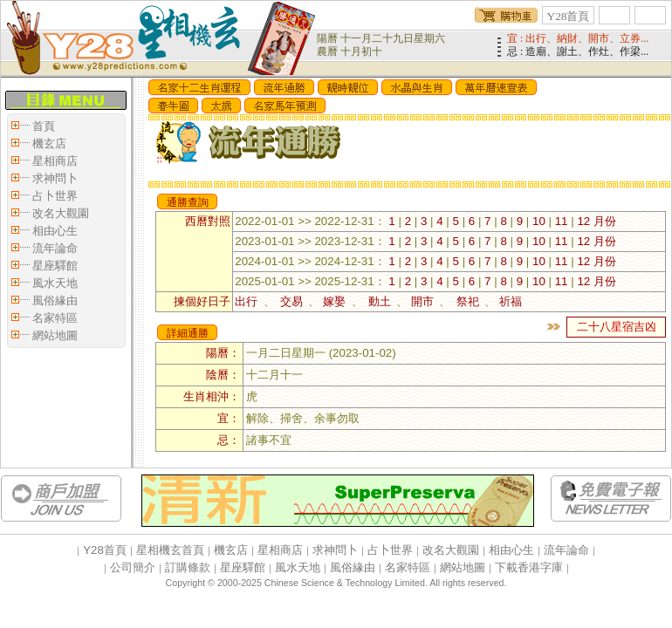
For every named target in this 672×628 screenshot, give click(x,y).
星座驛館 (55, 265)
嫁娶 (337, 301)
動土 (380, 301)
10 (538, 221)
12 (583, 221)
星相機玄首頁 (170, 549)
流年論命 (55, 248)
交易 (292, 301)
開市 (425, 301)
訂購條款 (187, 567)
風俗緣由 (55, 300)
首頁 (43, 126)
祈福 (510, 301)
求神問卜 (55, 178)
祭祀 (467, 301)
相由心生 (55, 230)
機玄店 (49, 143)
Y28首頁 (568, 16)
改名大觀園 (60, 213)
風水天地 (55, 283)
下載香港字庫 (529, 567)
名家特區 (55, 317)
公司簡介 (132, 567)
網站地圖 (55, 335)
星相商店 (55, 160)
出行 (249, 301)
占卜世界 (55, 195)
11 (561, 221)
